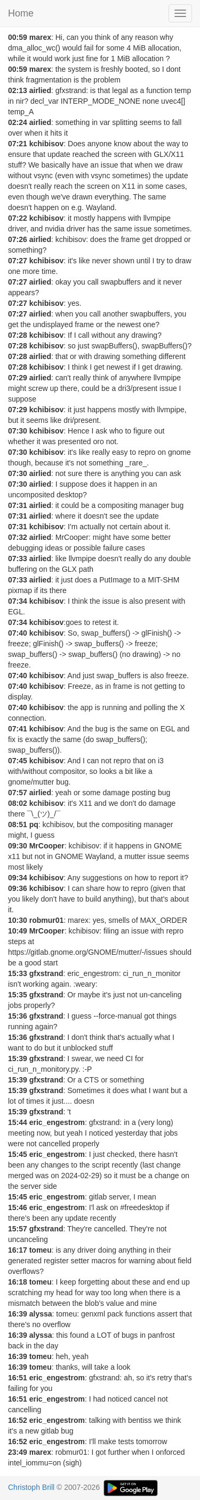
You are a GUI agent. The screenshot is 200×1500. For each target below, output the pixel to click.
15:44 (17, 1122)
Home (21, 13)
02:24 (17, 122)
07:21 (17, 143)
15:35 (17, 994)
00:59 (17, 37)
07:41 (17, 728)
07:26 (17, 239)
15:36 (17, 1016)
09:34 (17, 877)
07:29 (17, 377)
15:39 (17, 1058)
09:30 (17, 845)
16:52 (17, 1420)
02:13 (17, 90)
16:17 (17, 1250)
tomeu (40, 1250)
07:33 (17, 558)
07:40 (17, 633)
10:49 (17, 931)
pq (33, 824)
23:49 (17, 1452)
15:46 (17, 1207)
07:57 (17, 792)
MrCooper (47, 845)
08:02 (17, 803)
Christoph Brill (31, 1487)
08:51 (17, 824)
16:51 (17, 1377)
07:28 (17, 335)
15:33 (17, 973)
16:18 (17, 1282)
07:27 (17, 260)
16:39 (17, 1314)
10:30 (17, 920)
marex (40, 37)
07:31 (17, 505)
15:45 (17, 1154)
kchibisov (46, 143)
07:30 (17, 431)
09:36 (17, 888)
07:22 (17, 218)
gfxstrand (46, 973)
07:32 (17, 537)
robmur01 (46, 920)
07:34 (17, 601)
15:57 (17, 1228)
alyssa (40, 1314)
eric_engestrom (57, 1122)
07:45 (17, 760)
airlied (40, 90)
